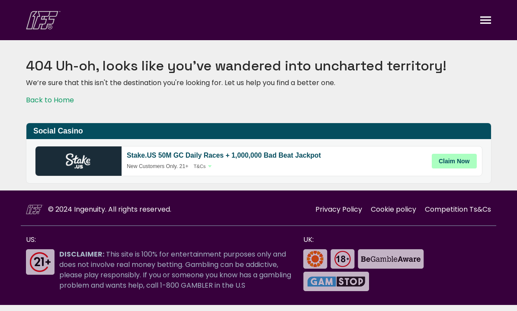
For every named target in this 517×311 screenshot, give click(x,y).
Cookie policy (393, 209)
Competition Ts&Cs (458, 209)
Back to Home (50, 100)
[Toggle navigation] (485, 20)
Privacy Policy (338, 209)
